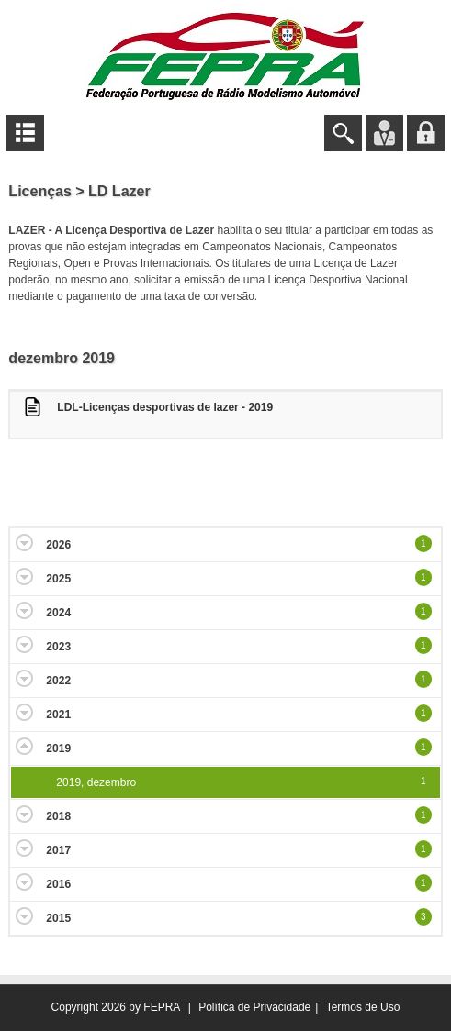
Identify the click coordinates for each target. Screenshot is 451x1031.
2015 (58, 918)
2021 (58, 714)
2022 (58, 680)
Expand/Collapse (24, 542)
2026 (58, 544)
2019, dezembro (96, 782)
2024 (58, 612)
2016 (58, 884)
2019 (58, 748)
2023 (58, 646)
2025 (58, 578)
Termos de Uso (363, 1007)
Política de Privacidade (254, 1007)
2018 (58, 816)
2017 (58, 850)
